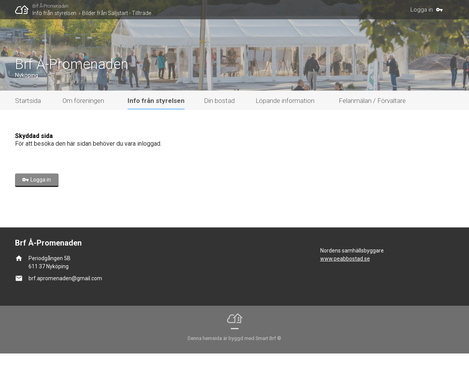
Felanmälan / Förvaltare (372, 124)
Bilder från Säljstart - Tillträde (116, 13)
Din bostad (219, 124)
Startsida (28, 124)
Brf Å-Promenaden (50, 6)
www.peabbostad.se (345, 282)
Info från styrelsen (54, 13)
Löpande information (285, 124)
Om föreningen (83, 124)
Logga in (421, 9)
